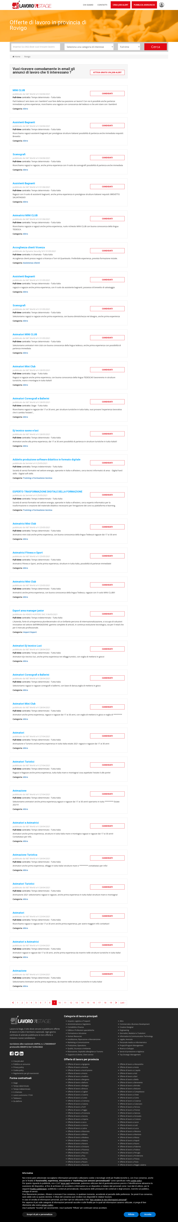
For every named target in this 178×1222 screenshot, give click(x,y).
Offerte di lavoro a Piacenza (78, 1149)
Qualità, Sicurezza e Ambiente (79, 1048)
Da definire (17, 1101)
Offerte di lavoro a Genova (130, 1113)
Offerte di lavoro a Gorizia (78, 1116)
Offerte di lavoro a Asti (128, 1073)
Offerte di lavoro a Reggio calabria (133, 1165)
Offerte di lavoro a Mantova (130, 1134)
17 (99, 1002)
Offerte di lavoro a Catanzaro (131, 1104)
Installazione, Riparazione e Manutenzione (84, 1039)
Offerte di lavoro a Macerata (78, 1131)
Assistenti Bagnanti (24, 122)
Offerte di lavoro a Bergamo (78, 1079)
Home (16, 57)
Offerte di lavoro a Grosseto (130, 1116)
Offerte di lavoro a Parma (77, 1159)
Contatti (102, 4)
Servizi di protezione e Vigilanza (132, 1051)
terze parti (65, 1183)
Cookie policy (18, 1070)
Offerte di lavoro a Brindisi (130, 1085)
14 (82, 1002)
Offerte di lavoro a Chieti (129, 1095)
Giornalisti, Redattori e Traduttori (132, 1033)
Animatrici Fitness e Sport (28, 552)
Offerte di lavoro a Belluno (78, 1082)
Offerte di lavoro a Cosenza (130, 1101)
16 (94, 1002)
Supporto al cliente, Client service (80, 1054)
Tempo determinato (21, 1086)
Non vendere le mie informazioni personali (108, 1200)
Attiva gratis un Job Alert (107, 72)
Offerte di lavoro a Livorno (78, 1125)
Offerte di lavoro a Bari (128, 1076)
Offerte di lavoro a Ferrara (130, 1107)
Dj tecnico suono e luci (26, 430)
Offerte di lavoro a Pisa (76, 1156)
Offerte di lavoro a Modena (78, 1137)
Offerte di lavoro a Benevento (131, 1082)
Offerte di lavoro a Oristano (78, 1146)
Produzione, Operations (77, 1045)
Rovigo (27, 57)
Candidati (107, 93)
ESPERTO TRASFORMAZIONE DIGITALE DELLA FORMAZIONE (47, 491)
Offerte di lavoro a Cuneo (77, 1098)
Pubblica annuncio (144, 4)
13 (77, 1002)
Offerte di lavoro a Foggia (77, 1110)
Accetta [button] (147, 1214)
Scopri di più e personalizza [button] (39, 1214)
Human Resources (75, 1036)
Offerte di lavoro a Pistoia (129, 1159)
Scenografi (19, 154)
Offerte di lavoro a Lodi (129, 1125)
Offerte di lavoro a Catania (78, 1104)
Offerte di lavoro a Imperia (78, 1119)
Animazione (19, 790)
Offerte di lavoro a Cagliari (78, 1091)
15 (88, 1002)
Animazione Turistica (25, 854)
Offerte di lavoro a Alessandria (131, 1064)
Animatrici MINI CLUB (25, 215)
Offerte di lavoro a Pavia (129, 1162)
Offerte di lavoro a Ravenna (78, 1165)
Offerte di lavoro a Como (129, 1098)
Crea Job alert (18, 1061)
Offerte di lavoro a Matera (78, 1140)
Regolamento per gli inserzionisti (26, 1073)
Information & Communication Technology (136, 1036)
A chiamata (17, 1092)
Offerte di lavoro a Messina (130, 1131)
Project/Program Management (131, 1045)
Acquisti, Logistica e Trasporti (79, 1021)
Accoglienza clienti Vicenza (29, 247)
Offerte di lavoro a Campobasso (132, 1091)
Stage (15, 1083)
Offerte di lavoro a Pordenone (131, 1156)
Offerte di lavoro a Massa (129, 1137)
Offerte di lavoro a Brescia (78, 1088)
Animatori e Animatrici (26, 822)
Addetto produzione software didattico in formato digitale (46, 459)
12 (71, 1002)
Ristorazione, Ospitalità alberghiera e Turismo (85, 1051)
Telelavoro (17, 1098)
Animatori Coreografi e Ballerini (31, 398)
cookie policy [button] (136, 1181)
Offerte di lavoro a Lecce (129, 1122)
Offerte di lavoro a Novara (78, 1143)
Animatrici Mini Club (24, 523)
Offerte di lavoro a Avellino (78, 1076)
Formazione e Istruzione (77, 1033)
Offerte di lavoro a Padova (130, 1149)
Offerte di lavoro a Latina (77, 1128)
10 (59, 1002)
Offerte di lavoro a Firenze (130, 1110)
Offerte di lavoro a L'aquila (130, 1070)
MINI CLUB (19, 90)
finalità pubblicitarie (38, 1189)
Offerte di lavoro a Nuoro (129, 1143)
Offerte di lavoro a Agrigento (79, 1064)
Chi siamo (88, 4)
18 (105, 1002)
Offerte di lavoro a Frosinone (79, 1113)
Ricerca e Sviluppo (127, 1048)
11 (65, 1002)
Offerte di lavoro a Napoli (129, 1140)
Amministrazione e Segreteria (79, 1024)
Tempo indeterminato (21, 1089)
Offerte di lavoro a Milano (77, 1134)
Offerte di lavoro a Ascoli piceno (80, 1070)
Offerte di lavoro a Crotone (130, 1119)
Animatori (18, 732)
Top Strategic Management (130, 1054)
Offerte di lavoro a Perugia (130, 1153)
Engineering (124, 1030)
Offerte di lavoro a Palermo (130, 1146)
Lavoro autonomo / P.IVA (23, 1095)
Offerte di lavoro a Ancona (78, 1067)
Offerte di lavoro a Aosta (129, 1067)
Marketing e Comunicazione (78, 1042)
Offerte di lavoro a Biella (129, 1079)
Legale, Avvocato (126, 1039)
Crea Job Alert (120, 4)
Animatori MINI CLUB (25, 334)
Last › (122, 1002)
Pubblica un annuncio (21, 1064)
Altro (121, 1021)
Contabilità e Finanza (76, 1027)
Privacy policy (18, 1067)
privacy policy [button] (47, 1205)
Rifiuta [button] (131, 1214)
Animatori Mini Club (24, 366)
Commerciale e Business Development (135, 1024)
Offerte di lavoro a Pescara (78, 1153)
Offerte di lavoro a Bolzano (130, 1088)
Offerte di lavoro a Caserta (78, 1095)
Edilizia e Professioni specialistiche (81, 1030)
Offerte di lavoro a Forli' (77, 1107)
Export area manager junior (28, 610)
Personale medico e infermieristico (133, 1042)
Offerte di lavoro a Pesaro (77, 1162)
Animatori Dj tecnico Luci (27, 645)
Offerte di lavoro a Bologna (78, 1085)
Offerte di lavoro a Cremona (78, 1101)
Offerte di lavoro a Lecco (77, 1122)
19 (111, 1002)
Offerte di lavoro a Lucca (129, 1128)
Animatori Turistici (23, 761)
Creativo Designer (127, 1027)
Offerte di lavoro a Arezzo (77, 1073)
